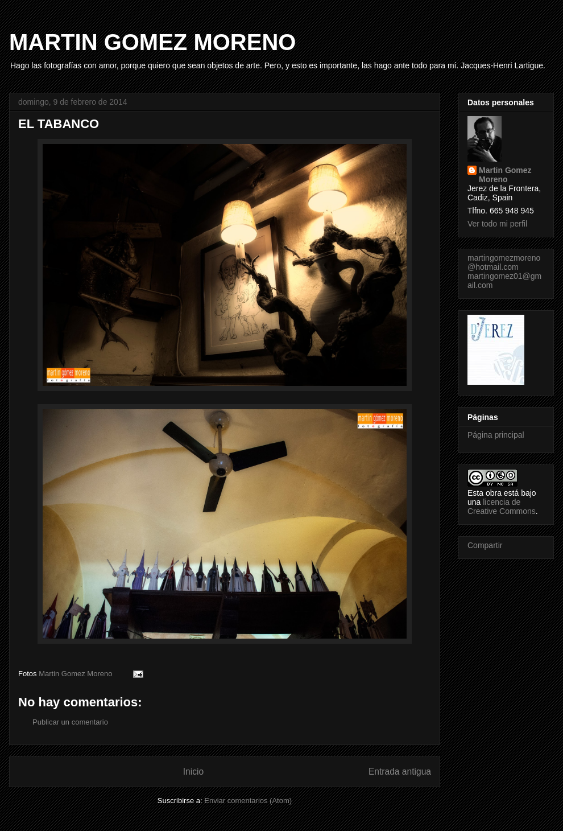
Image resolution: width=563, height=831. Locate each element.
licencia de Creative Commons (501, 506)
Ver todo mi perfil (497, 223)
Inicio (193, 771)
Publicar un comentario (70, 722)
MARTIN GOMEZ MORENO (152, 42)
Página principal (495, 434)
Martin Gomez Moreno (505, 175)
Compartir (484, 545)
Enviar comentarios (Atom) (248, 800)
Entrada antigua (400, 771)
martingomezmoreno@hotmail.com (503, 262)
